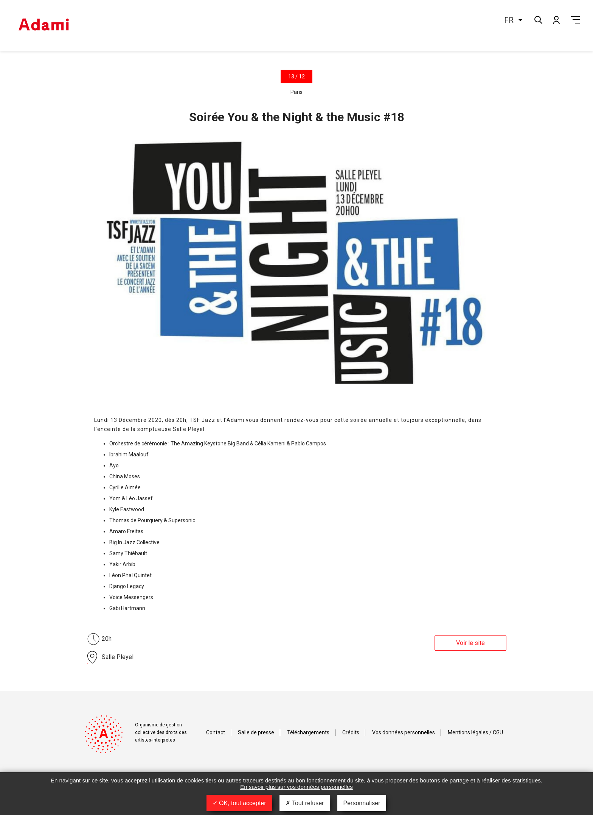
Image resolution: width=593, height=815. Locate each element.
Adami (43, 25)
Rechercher (537, 19)
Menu (575, 19)
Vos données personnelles (403, 732)
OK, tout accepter (239, 803)
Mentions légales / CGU (475, 732)
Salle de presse (256, 732)
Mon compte (556, 19)
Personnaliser (361, 803)
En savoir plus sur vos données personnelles (296, 787)
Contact (215, 732)
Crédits (350, 732)
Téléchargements (308, 732)
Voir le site (470, 642)
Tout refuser (305, 803)
